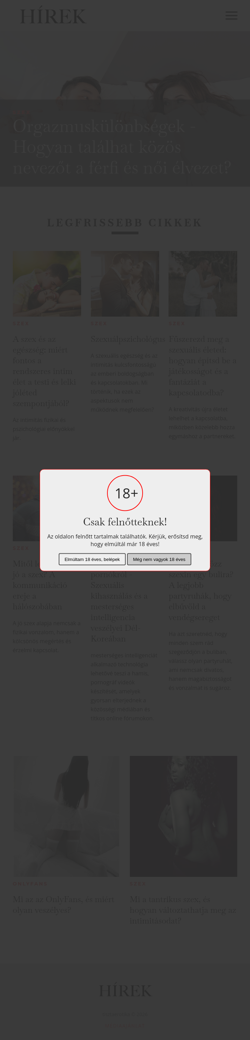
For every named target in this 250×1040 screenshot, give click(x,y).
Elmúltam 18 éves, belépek (92, 559)
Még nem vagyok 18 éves (159, 559)
